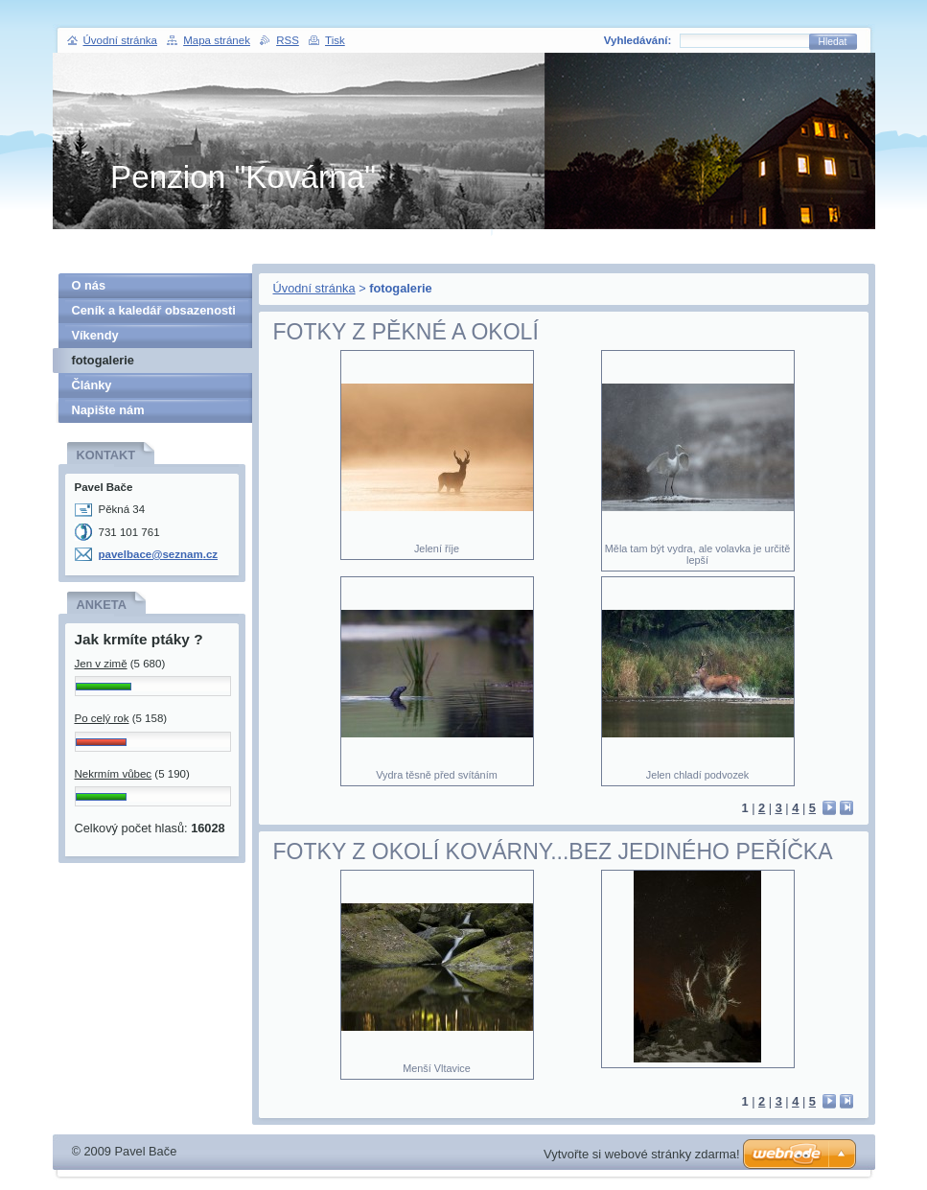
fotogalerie (103, 360)
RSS (287, 40)
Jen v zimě (101, 663)
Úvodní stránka (314, 288)
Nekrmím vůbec (113, 774)
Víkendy (95, 335)
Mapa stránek (216, 40)
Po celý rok (102, 718)
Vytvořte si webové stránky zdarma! (642, 1154)
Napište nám (108, 410)
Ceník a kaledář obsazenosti (154, 310)
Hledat (833, 41)
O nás (89, 285)
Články (92, 385)
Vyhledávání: (638, 40)
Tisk (335, 40)
